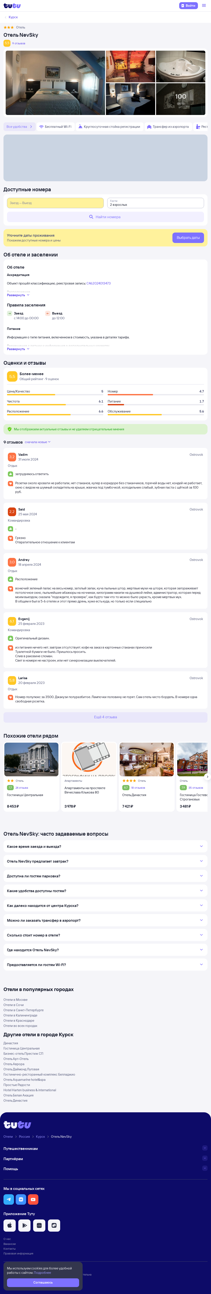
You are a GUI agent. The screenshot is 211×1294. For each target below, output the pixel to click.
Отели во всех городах (20, 1026)
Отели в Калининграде (20, 1015)
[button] (8, 1199)
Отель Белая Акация (18, 1095)
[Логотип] (12, 6)
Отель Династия (15, 1100)
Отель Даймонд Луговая (21, 1069)
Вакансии (9, 1244)
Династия (10, 1043)
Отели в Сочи (13, 1005)
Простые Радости (16, 1085)
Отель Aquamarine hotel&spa (24, 1080)
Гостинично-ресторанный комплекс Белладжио (39, 1074)
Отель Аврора (13, 1064)
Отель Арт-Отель (16, 1059)
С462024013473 (99, 283)
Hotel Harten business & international (29, 1090)
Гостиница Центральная (21, 1048)
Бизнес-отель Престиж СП (23, 1053)
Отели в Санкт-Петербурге (23, 1010)
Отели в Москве (15, 1000)
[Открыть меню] (204, 5)
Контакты (9, 1248)
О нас (7, 1239)
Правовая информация (18, 1253)
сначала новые (38, 442)
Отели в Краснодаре (18, 1020)
